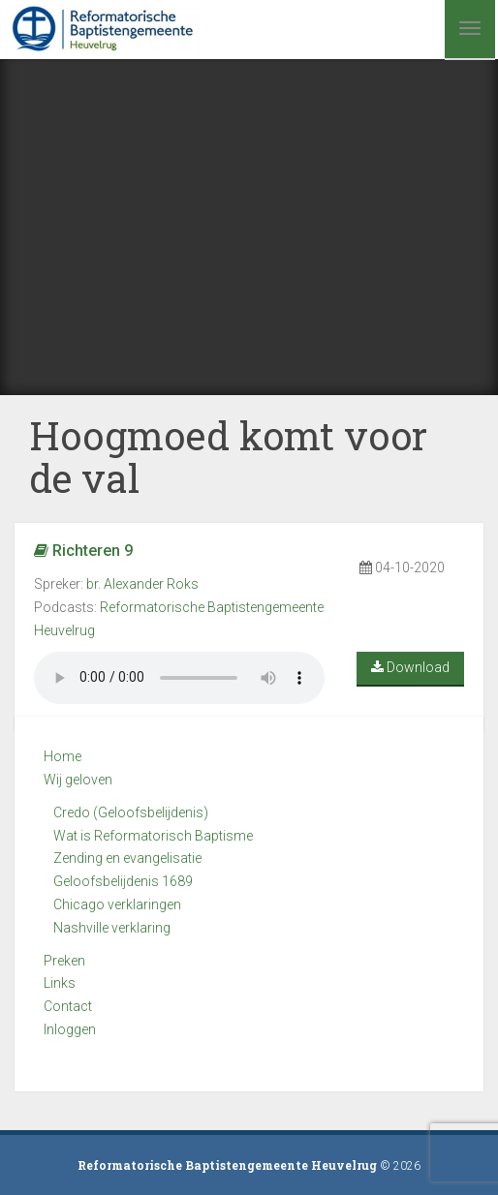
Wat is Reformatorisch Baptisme (153, 835)
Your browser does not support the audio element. (179, 678)
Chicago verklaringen (117, 904)
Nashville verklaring (112, 927)
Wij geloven (78, 779)
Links (60, 983)
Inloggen (70, 1029)
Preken (64, 960)
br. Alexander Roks (142, 584)
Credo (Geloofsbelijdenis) (130, 812)
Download (410, 667)
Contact (68, 1006)
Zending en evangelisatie (127, 858)
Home (62, 756)
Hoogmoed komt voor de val (228, 457)
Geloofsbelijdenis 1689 (123, 881)
